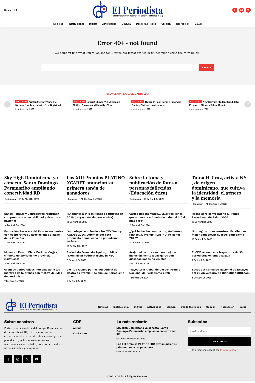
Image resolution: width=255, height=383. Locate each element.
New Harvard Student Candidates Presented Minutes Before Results (214, 105)
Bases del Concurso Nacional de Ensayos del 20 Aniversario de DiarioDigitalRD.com (221, 273)
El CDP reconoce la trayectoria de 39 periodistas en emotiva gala (217, 255)
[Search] (206, 69)
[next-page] (247, 106)
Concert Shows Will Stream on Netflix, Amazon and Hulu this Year (96, 105)
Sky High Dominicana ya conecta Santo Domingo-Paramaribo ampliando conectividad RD (32, 187)
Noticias (121, 340)
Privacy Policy (227, 351)
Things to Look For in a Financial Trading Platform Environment (156, 105)
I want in (219, 343)
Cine (119, 353)
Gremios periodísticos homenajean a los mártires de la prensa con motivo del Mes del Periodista (33, 275)
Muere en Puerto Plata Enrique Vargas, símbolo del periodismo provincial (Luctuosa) (31, 257)
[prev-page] (7, 106)
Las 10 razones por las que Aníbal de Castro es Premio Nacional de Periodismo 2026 (95, 275)
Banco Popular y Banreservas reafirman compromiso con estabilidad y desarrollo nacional (32, 219)
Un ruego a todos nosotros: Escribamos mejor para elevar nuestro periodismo (219, 234)
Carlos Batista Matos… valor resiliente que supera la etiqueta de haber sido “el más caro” (157, 219)
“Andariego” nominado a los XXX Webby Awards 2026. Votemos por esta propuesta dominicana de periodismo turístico (94, 238)
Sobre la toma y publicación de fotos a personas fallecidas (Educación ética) (153, 187)
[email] (219, 333)
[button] (11, 10)
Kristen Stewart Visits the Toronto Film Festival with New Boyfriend (38, 105)
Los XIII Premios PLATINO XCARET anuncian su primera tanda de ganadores (96, 187)
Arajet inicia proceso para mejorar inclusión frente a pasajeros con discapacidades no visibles (152, 257)
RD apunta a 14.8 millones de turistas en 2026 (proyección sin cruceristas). (95, 217)
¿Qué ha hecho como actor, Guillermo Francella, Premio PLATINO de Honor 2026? (155, 236)
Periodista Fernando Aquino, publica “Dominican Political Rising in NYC (92, 255)
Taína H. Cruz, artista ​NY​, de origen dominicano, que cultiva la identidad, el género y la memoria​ (219, 189)
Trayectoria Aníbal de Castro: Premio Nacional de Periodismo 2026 (154, 273)
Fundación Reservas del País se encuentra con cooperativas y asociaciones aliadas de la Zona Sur (33, 236)
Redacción (10, 200)
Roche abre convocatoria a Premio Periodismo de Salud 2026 (215, 217)
